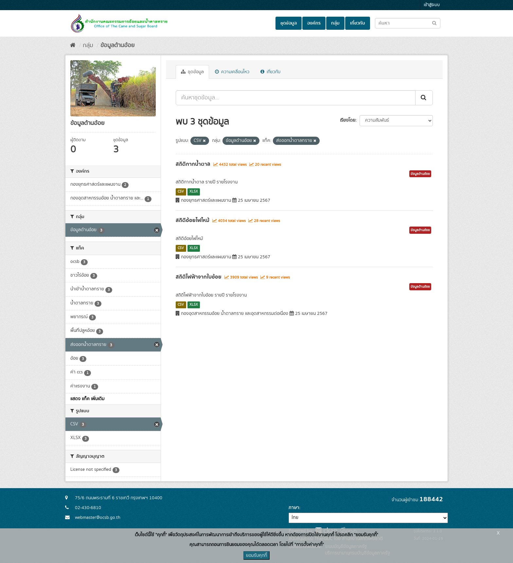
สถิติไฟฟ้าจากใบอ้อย (198, 277)
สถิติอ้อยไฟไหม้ (192, 220)
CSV (181, 191)
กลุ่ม (335, 23)
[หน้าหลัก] (73, 45)
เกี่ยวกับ (357, 23)
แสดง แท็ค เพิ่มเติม (87, 399)
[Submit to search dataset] (434, 23)
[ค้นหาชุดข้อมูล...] (296, 97)
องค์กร (314, 23)
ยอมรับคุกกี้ (256, 555)
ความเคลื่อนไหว (232, 72)
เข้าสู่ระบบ (432, 5)
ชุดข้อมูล (288, 23)
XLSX (193, 191)
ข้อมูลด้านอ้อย (117, 45)
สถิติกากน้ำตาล (193, 164)
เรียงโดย (347, 120)
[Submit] (424, 97)
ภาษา (294, 507)
